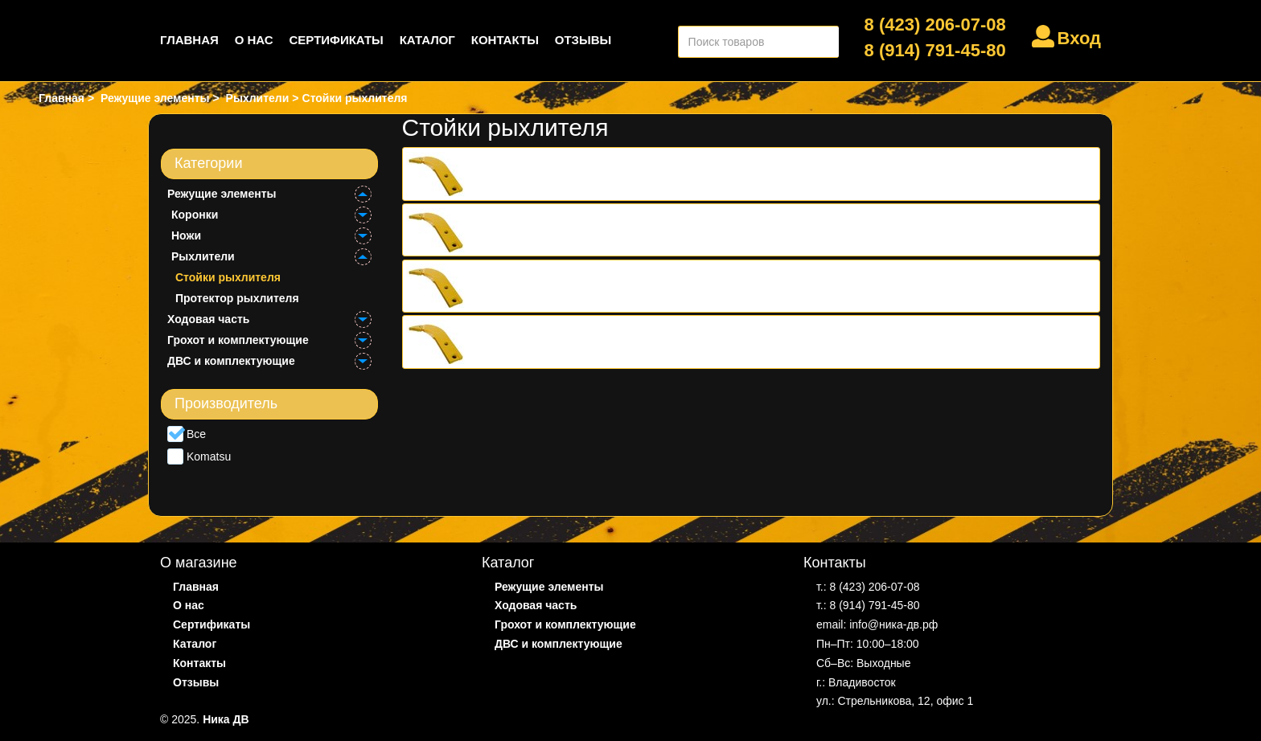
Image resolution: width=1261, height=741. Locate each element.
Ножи (186, 235)
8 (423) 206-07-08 (935, 24)
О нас (254, 40)
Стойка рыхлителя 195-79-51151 (566, 286)
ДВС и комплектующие (231, 360)
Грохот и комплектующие (238, 340)
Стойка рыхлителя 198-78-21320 (566, 229)
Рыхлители (203, 256)
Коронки (194, 214)
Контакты (505, 40)
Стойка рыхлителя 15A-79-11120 (567, 173)
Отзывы (583, 40)
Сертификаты (337, 40)
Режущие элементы (222, 193)
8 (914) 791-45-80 (935, 50)
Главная (189, 40)
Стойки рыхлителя (228, 277)
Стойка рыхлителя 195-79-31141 (566, 341)
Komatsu (199, 456)
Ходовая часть (208, 319)
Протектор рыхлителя (237, 298)
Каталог (427, 40)
